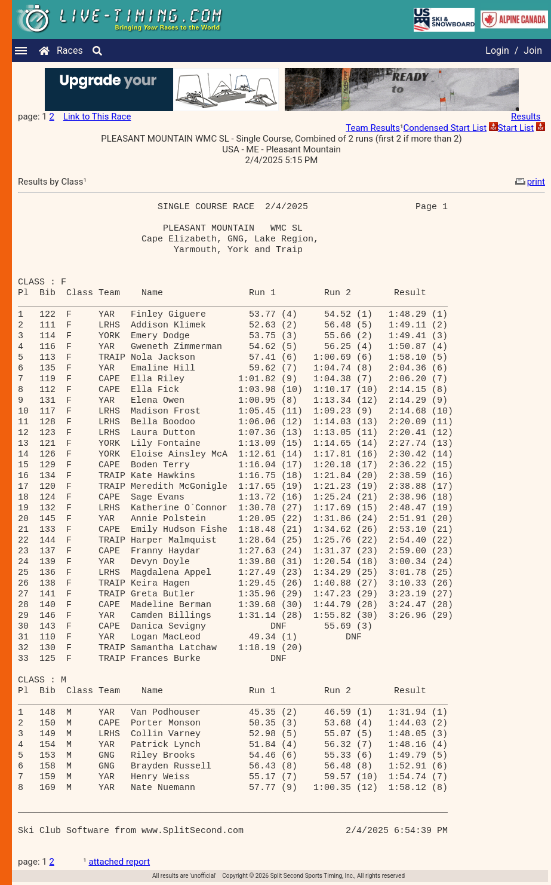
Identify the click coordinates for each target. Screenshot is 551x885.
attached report (119, 861)
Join (533, 50)
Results (526, 116)
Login (497, 50)
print (529, 181)
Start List (516, 128)
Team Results (373, 128)
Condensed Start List (445, 128)
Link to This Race (97, 116)
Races (70, 50)
